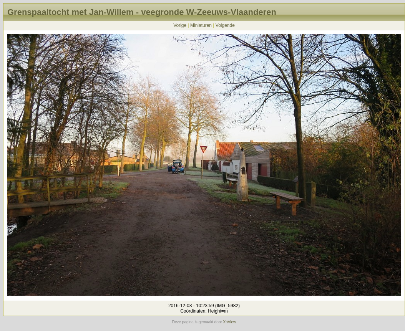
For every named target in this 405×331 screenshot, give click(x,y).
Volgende (225, 25)
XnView (229, 322)
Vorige (179, 25)
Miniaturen (201, 25)
